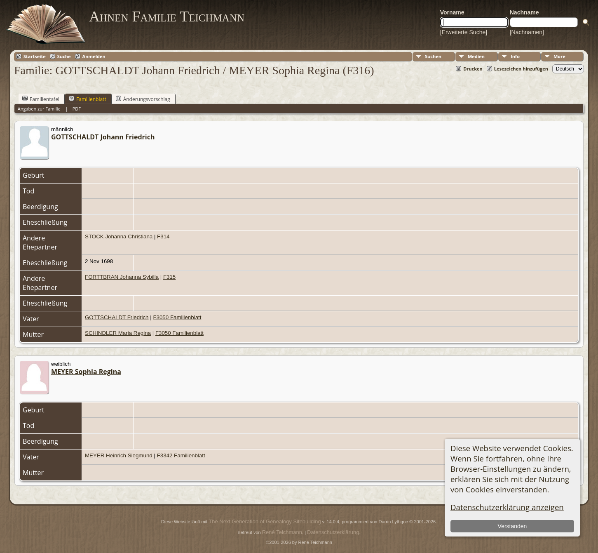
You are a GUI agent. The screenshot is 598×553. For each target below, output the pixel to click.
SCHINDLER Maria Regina (118, 333)
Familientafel (40, 99)
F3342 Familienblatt (181, 455)
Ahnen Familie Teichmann (166, 16)
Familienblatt (87, 99)
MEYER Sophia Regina (86, 371)
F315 (169, 277)
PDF (77, 109)
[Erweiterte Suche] (463, 32)
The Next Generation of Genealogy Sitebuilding (265, 521)
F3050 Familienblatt (177, 317)
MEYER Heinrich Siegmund (118, 455)
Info (515, 56)
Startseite (34, 56)
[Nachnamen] (527, 32)
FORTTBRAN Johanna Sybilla (122, 277)
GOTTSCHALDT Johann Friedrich (103, 136)
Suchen (433, 56)
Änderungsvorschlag (143, 99)
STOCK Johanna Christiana (118, 236)
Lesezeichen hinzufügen (521, 69)
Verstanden (512, 526)
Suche (64, 56)
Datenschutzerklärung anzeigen (507, 507)
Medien (476, 56)
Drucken (473, 69)
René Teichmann (282, 532)
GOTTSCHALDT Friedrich (117, 317)
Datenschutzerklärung (333, 532)
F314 (163, 236)
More (559, 56)
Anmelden (94, 56)
